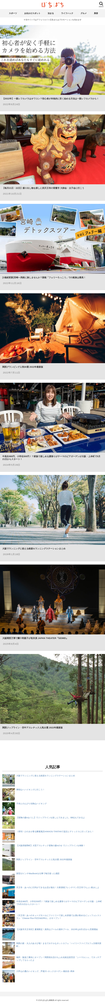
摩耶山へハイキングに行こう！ (30, 789)
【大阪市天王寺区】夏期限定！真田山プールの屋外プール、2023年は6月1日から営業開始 (57, 929)
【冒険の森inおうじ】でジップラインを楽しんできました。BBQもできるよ (50, 817)
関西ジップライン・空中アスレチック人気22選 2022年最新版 (32, 727)
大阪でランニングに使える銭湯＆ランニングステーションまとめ (33, 548)
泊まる (51, 13)
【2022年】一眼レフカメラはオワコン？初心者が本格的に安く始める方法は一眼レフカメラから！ (50, 98)
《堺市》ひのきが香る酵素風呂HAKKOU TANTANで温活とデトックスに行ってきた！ (55, 831)
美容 (96, 13)
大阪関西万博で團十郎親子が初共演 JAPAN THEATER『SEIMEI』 (35, 638)
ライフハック (67, 13)
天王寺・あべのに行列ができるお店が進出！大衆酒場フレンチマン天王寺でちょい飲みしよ (57, 887)
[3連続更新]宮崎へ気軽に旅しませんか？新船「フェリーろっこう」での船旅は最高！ (44, 277)
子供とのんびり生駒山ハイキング (31, 803)
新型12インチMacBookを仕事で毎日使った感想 (37, 873)
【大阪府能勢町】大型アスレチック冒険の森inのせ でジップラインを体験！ (50, 845)
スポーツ (13, 13)
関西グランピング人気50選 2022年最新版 (22, 367)
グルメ (84, 13)
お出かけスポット (32, 13)
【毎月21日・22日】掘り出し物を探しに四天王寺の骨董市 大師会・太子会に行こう (43, 188)
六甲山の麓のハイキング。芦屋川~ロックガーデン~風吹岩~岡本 (45, 971)
